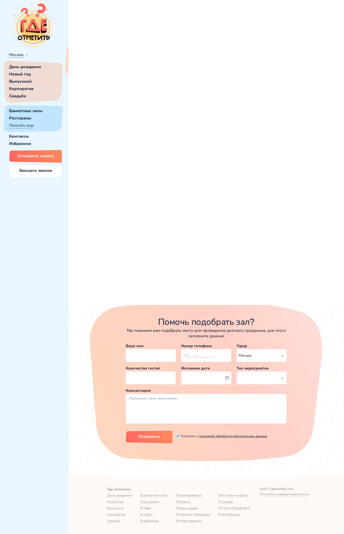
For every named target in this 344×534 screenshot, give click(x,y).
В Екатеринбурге (189, 495)
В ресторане (149, 501)
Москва (16, 54)
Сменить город (109, 65)
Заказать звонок (35, 170)
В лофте (146, 514)
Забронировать (123, 277)
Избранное (20, 143)
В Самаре (225, 501)
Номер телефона (196, 346)
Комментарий (138, 390)
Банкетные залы (25, 110)
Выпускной (20, 81)
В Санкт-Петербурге (233, 508)
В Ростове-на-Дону (233, 495)
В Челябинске (229, 514)
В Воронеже (149, 521)
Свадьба (17, 96)
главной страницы (245, 124)
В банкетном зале (154, 495)
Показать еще (21, 125)
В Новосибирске (189, 521)
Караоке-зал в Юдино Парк (195, 228)
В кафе (145, 508)
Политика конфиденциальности (284, 494)
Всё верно (81, 65)
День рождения (25, 66)
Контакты (19, 136)
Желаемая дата (195, 368)
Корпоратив (21, 88)
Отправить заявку (35, 156)
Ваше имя (135, 346)
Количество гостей (143, 368)
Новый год (20, 74)
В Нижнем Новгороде (193, 514)
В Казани (183, 501)
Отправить (149, 436)
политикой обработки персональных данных (233, 436)
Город (242, 346)
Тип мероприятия (253, 368)
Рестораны (20, 118)
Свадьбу (113, 521)
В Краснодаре (187, 508)
